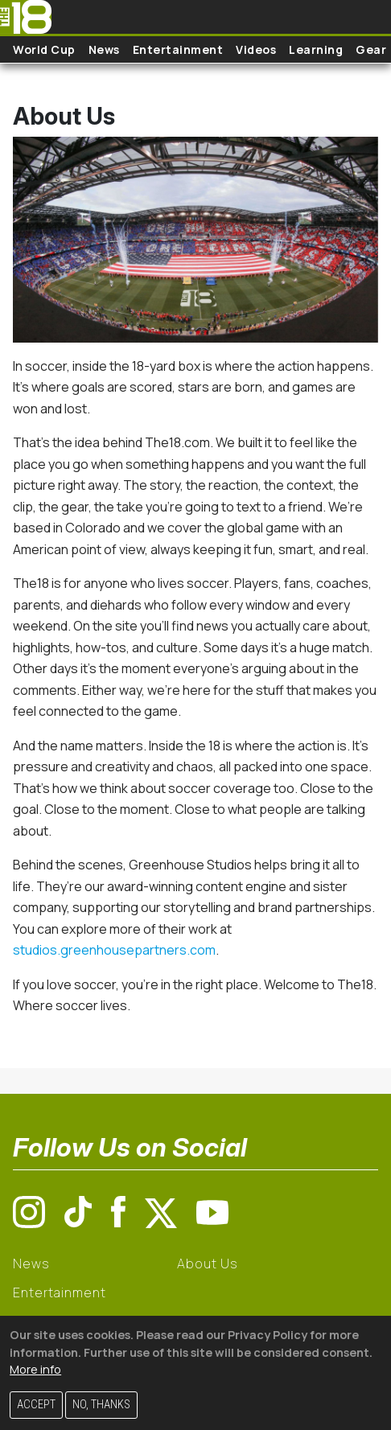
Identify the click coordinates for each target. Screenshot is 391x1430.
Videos (256, 49)
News (104, 49)
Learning (316, 49)
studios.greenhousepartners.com (114, 950)
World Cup (44, 49)
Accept (36, 1405)
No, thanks (101, 1405)
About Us (207, 1263)
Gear (371, 49)
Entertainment (178, 49)
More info (35, 1369)
